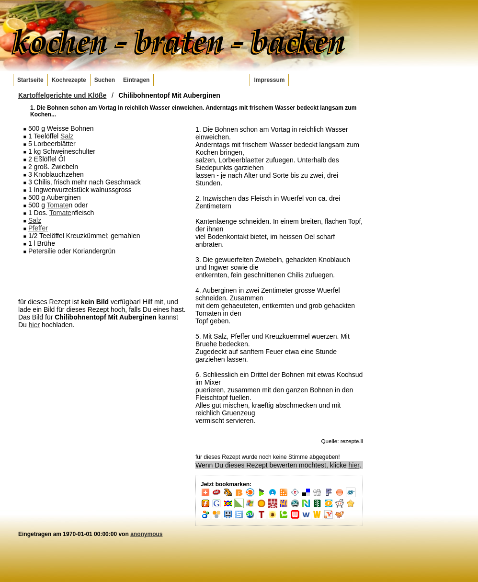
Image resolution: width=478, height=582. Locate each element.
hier (34, 325)
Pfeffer (38, 228)
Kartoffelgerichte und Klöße (62, 95)
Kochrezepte (69, 80)
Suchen (104, 80)
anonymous (146, 534)
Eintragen (136, 80)
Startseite (30, 80)
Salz (66, 136)
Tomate (58, 205)
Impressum (269, 80)
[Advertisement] (102, 276)
